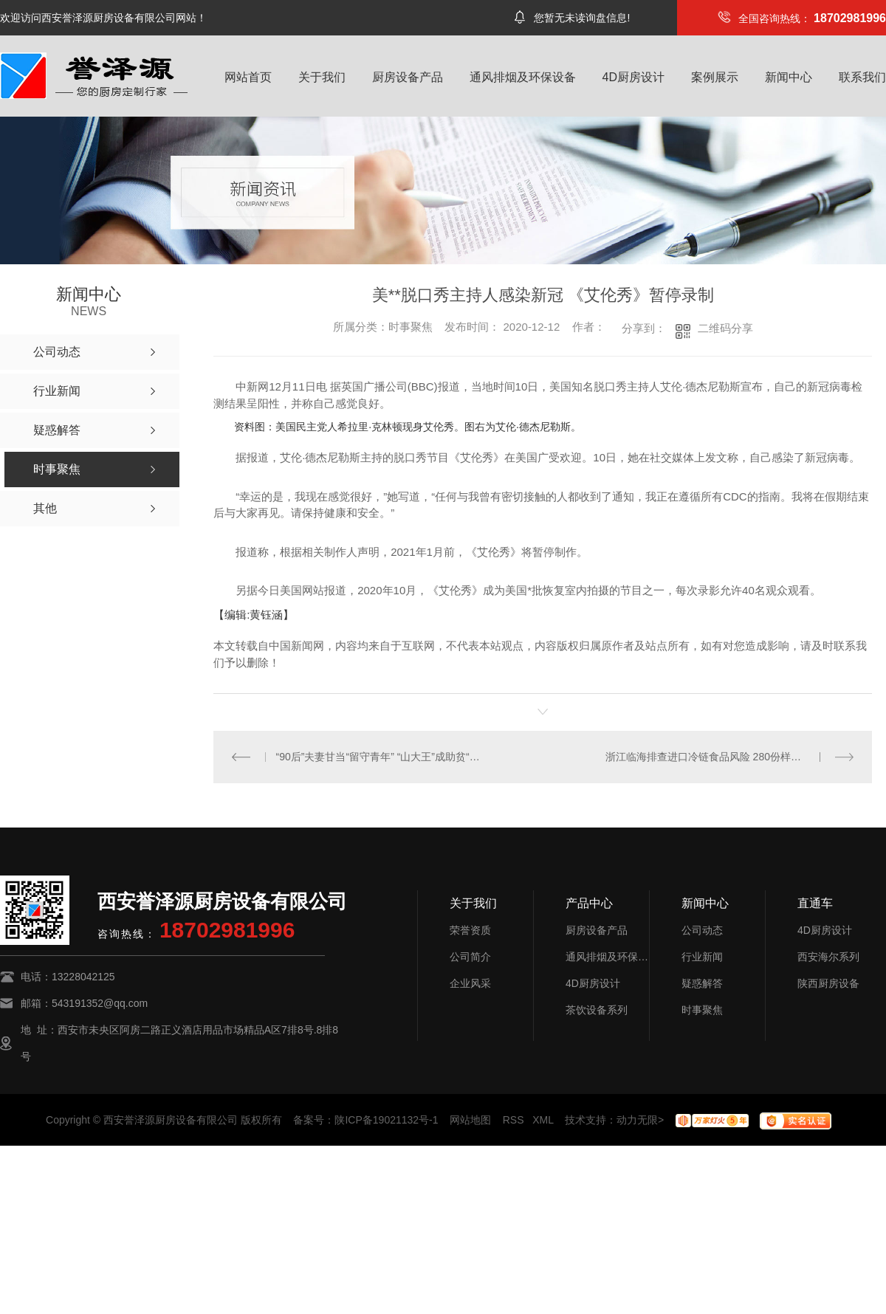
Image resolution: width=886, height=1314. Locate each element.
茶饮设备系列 (597, 1010)
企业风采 (470, 983)
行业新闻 (702, 957)
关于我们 (322, 77)
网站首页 (248, 77)
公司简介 (470, 957)
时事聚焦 (702, 1010)
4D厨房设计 (633, 77)
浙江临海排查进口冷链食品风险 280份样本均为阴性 (723, 757)
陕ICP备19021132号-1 (386, 1120)
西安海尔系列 (828, 957)
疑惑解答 (702, 983)
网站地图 (470, 1120)
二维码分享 (725, 328)
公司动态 (702, 930)
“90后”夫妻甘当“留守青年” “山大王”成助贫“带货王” (378, 757)
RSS (513, 1120)
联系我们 (862, 77)
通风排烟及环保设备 (523, 77)
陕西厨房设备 (828, 983)
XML (542, 1120)
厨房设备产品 (407, 77)
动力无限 (637, 1120)
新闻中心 (788, 77)
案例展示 (714, 77)
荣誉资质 (470, 930)
